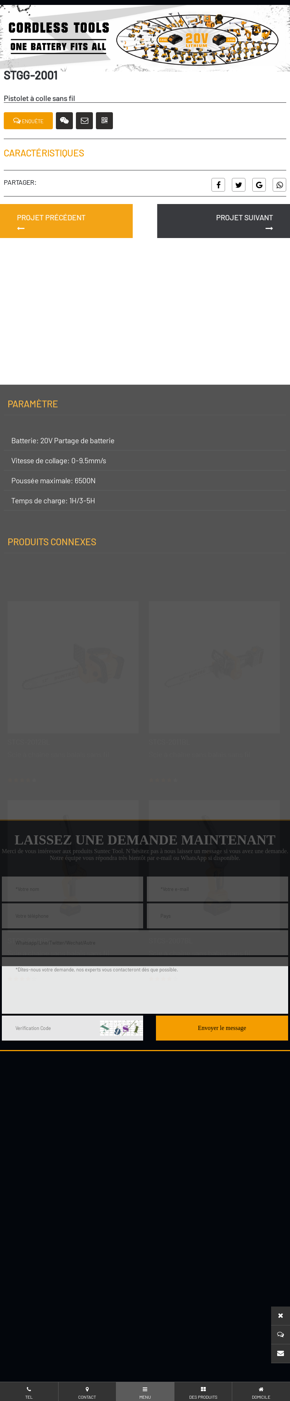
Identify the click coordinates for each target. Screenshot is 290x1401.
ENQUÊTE (28, 120)
